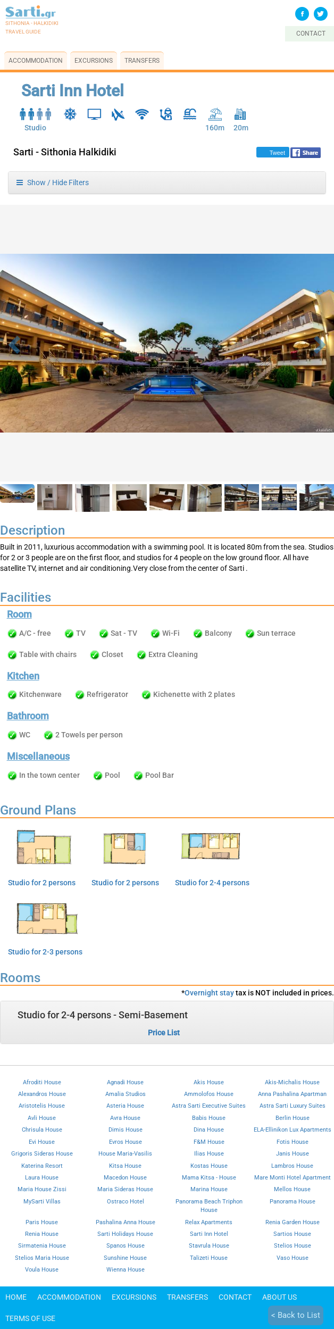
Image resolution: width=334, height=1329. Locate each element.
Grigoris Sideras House (42, 1153)
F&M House (209, 1141)
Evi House (42, 1141)
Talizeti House (209, 1257)
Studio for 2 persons (42, 882)
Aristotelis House (42, 1105)
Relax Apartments (208, 1222)
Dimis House (125, 1129)
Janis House (292, 1153)
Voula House (42, 1269)
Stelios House (292, 1245)
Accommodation (36, 60)
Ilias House (209, 1153)
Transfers (142, 60)
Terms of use (30, 1318)
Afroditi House (42, 1082)
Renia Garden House (292, 1222)
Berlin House (292, 1118)
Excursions (93, 60)
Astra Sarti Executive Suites (209, 1105)
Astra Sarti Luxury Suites (292, 1105)
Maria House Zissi (42, 1189)
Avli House (42, 1118)
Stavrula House (209, 1245)
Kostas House (209, 1165)
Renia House (42, 1233)
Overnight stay (209, 993)
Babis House (209, 1118)
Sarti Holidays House (125, 1233)
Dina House (209, 1129)
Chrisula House (42, 1129)
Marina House (209, 1189)
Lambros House (292, 1165)
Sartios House (292, 1233)
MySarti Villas (42, 1201)
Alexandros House (42, 1094)
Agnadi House (125, 1082)
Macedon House (125, 1177)
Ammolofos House (208, 1094)
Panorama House (292, 1201)
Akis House (209, 1082)
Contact (235, 1297)
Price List (164, 1032)
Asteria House (125, 1105)
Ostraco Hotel (125, 1201)
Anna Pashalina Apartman (292, 1094)
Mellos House (292, 1189)
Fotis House (292, 1141)
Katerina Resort (42, 1165)
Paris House (42, 1222)
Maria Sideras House (125, 1189)
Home (16, 1297)
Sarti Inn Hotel (209, 1233)
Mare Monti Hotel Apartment (292, 1177)
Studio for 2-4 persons (212, 882)
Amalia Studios (125, 1094)
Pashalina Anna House (125, 1222)
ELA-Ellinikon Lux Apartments (292, 1129)
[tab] (167, 1022)
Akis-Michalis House (292, 1082)
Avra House (125, 1118)
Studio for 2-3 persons (45, 952)
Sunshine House (125, 1257)
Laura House (42, 1177)
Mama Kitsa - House (209, 1177)
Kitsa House (125, 1165)
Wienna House (125, 1269)
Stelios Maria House (42, 1257)
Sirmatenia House (42, 1245)
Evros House (125, 1141)
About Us (279, 1297)
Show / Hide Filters (52, 182)
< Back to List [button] (295, 1315)
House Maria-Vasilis (125, 1153)
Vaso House (292, 1257)
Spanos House (125, 1245)
